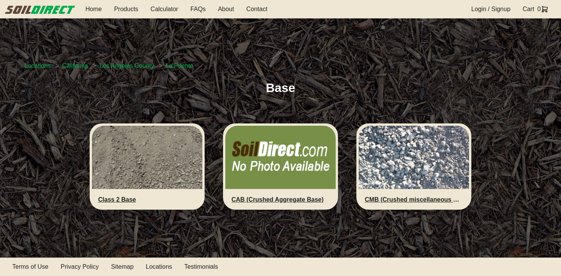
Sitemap (122, 266)
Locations (38, 65)
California (75, 65)
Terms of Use (30, 266)
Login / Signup (490, 9)
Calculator (164, 9)
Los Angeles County (127, 65)
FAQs (198, 9)
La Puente (180, 65)
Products (126, 9)
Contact (256, 9)
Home (93, 9)
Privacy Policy (80, 266)
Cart (528, 9)
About (226, 9)
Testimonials (201, 266)
